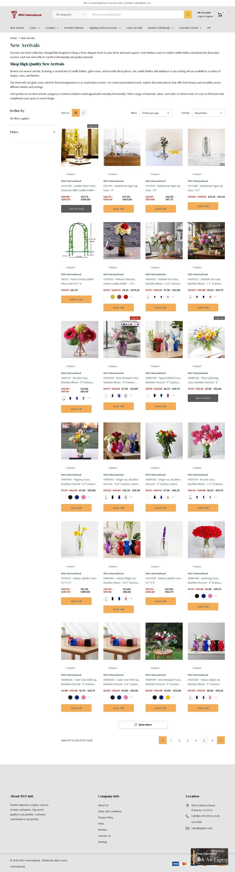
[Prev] (163, 740)
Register (209, 16)
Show (134, 113)
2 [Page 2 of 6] (179, 740)
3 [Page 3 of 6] (187, 740)
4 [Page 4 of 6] (196, 740)
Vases (33, 27)
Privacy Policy (105, 817)
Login (200, 16)
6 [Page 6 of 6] (212, 740)
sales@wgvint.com (201, 828)
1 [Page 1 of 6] (170, 740)
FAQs (101, 824)
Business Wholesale (159, 27)
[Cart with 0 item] (220, 14)
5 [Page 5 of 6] (204, 740)
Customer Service (188, 27)
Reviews (102, 830)
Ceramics (50, 27)
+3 (173, 296)
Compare (70, 174)
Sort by (186, 113)
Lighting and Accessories (103, 27)
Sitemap (102, 842)
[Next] (221, 740)
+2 (131, 296)
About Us (103, 805)
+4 (88, 397)
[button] (33, 132)
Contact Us (104, 836)
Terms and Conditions (110, 811)
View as (65, 113)
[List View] (83, 113)
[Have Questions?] (209, 856)
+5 (131, 395)
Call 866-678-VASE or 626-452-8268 (205, 819)
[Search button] (188, 14)
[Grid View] (76, 113)
